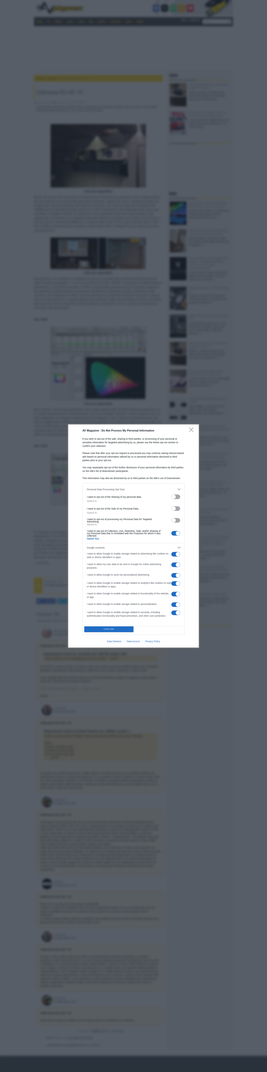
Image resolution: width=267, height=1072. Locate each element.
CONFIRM (109, 629)
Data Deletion (114, 641)
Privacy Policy (152, 641)
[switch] (175, 497)
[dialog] (133, 536)
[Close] (192, 431)
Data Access (133, 641)
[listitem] (133, 489)
